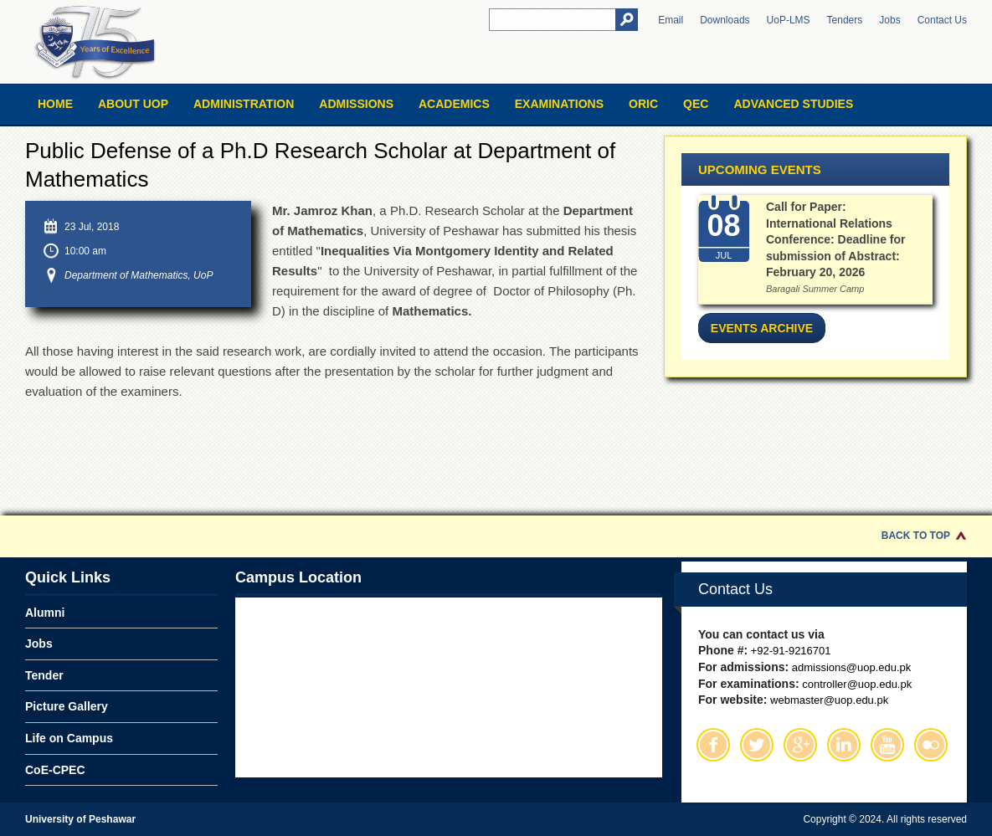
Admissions (356, 103)
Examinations (559, 103)
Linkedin (844, 745)
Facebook (713, 745)
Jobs (889, 20)
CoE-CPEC (55, 770)
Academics (454, 103)
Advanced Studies (793, 103)
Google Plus (800, 745)
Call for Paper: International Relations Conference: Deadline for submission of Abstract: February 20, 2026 (835, 239)
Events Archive (762, 328)
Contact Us (942, 20)
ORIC (643, 103)
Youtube (887, 745)
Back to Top (915, 536)
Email (670, 20)
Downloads (724, 20)
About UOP (133, 103)
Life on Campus (69, 738)
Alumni (44, 612)
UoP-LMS (788, 20)
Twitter (757, 745)
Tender (44, 675)
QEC (695, 103)
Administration (243, 103)
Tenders (845, 20)
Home (55, 103)
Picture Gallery (66, 706)
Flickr (931, 745)
